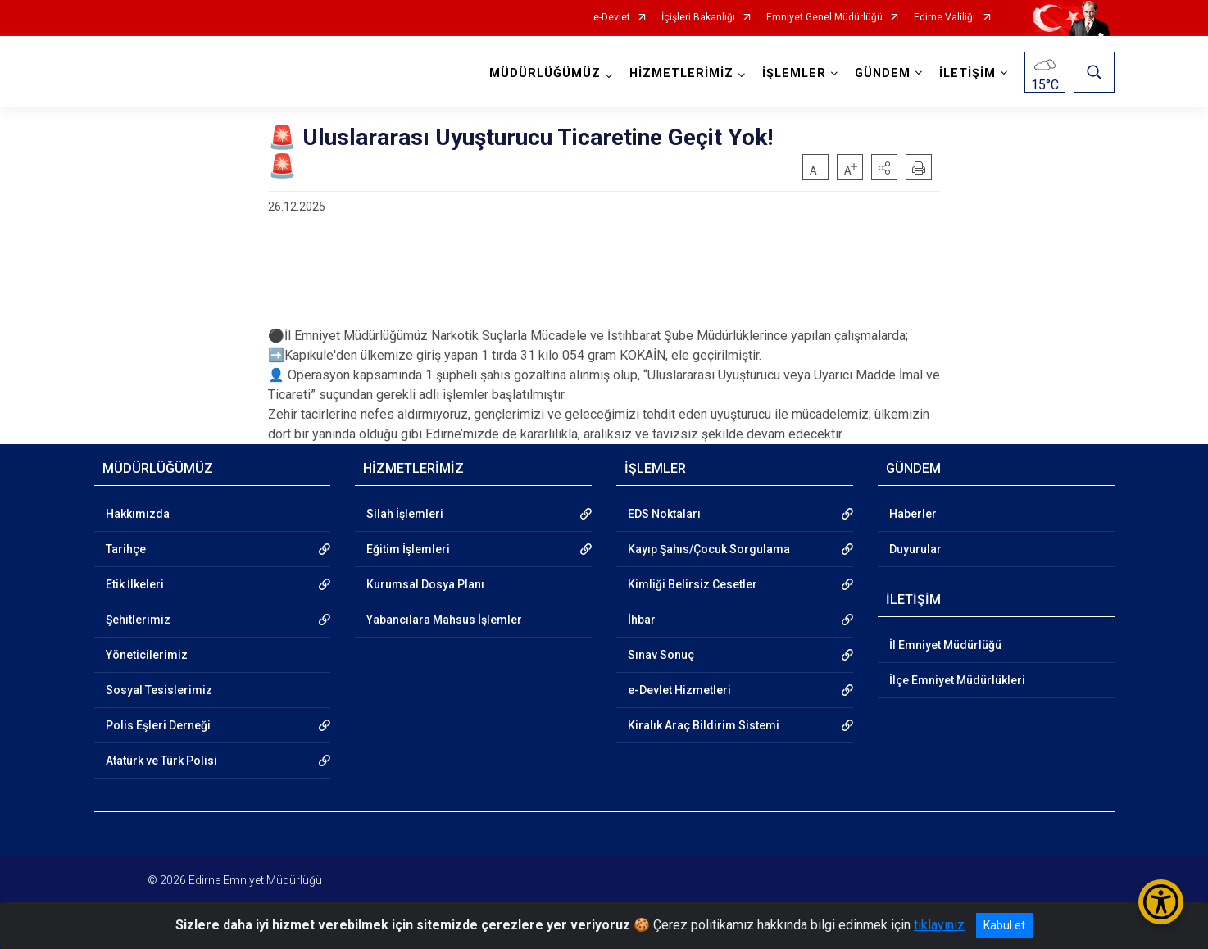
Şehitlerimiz (138, 619)
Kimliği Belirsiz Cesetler (692, 584)
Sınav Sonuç (661, 654)
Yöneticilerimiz (147, 654)
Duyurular (915, 549)
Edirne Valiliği (944, 17)
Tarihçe (126, 549)
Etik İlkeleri (135, 584)
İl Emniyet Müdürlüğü (945, 645)
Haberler (913, 513)
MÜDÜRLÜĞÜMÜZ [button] (545, 73)
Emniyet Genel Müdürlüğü (824, 17)
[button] (884, 167)
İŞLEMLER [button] (794, 73)
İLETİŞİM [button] (967, 73)
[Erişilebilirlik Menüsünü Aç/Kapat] (1160, 901)
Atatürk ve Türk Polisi (161, 760)
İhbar (642, 619)
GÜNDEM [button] (883, 73)
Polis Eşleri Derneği (158, 725)
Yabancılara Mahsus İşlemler (444, 619)
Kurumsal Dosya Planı (425, 584)
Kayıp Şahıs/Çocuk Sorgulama (709, 549)
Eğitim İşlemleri (408, 549)
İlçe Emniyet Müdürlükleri (957, 680)
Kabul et (1004, 925)
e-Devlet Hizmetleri (679, 690)
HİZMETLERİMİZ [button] (681, 73)
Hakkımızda (138, 513)
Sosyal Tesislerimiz (159, 690)
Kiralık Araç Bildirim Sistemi (703, 725)
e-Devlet (611, 17)
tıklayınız (939, 925)
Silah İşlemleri (404, 513)
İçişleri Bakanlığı (698, 17)
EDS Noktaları (664, 513)
